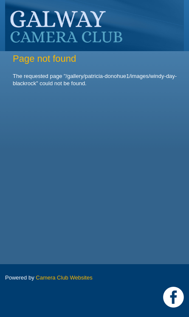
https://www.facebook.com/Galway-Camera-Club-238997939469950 (173, 297)
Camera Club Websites (64, 277)
